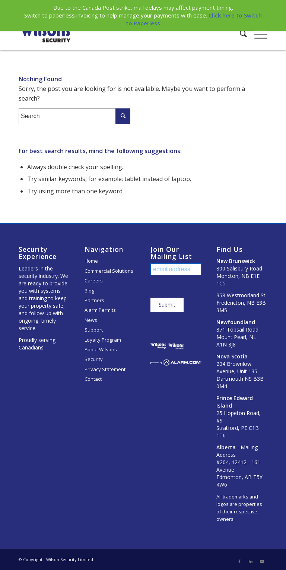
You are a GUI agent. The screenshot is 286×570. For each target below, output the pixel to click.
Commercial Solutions (109, 270)
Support (94, 329)
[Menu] (257, 33)
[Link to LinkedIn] (250, 561)
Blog (89, 290)
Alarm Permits (100, 310)
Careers (94, 280)
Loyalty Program (103, 339)
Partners (94, 300)
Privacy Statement (105, 369)
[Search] (239, 33)
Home (91, 260)
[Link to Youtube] (261, 561)
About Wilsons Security (101, 354)
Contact (93, 379)
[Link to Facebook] (239, 561)
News (91, 320)
